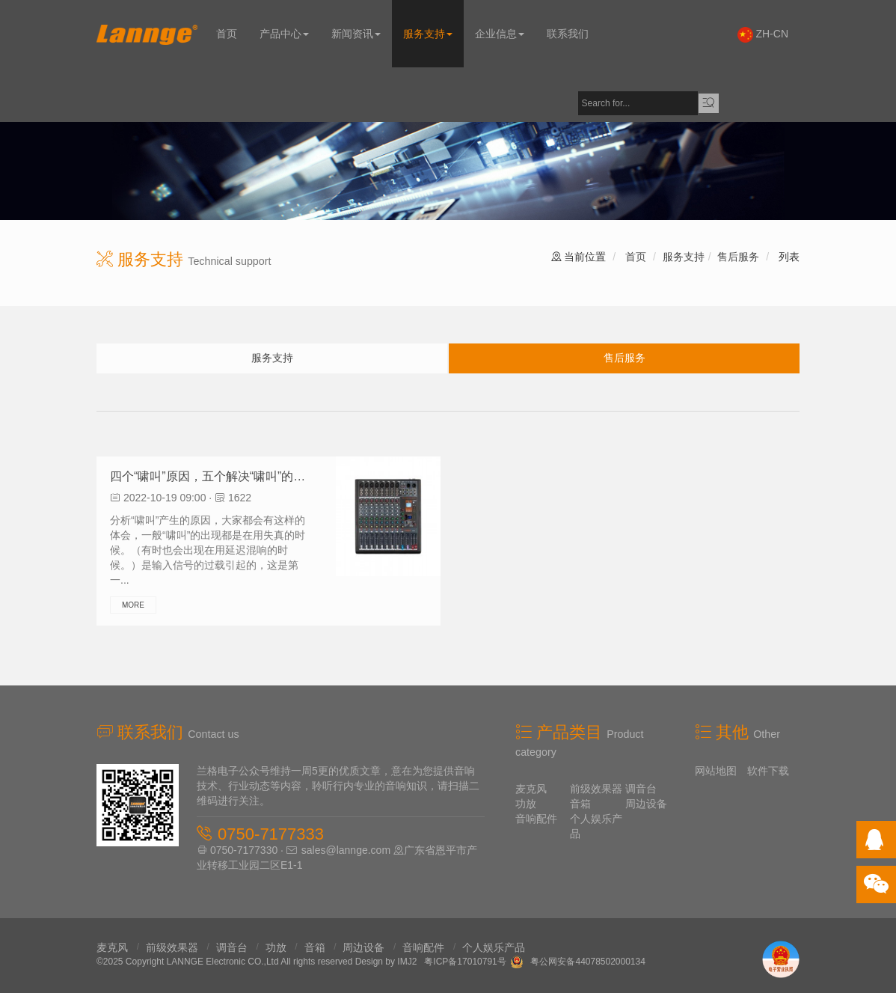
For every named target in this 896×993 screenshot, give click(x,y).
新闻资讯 (356, 34)
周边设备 (646, 804)
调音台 (641, 789)
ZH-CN (762, 35)
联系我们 (568, 34)
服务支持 (427, 34)
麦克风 (531, 789)
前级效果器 (596, 789)
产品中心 (284, 34)
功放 (525, 804)
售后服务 (738, 257)
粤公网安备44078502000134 (587, 961)
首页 (226, 34)
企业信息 (499, 34)
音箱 (580, 804)
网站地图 (716, 771)
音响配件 (536, 819)
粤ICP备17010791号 (465, 961)
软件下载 (768, 771)
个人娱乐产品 (493, 947)
